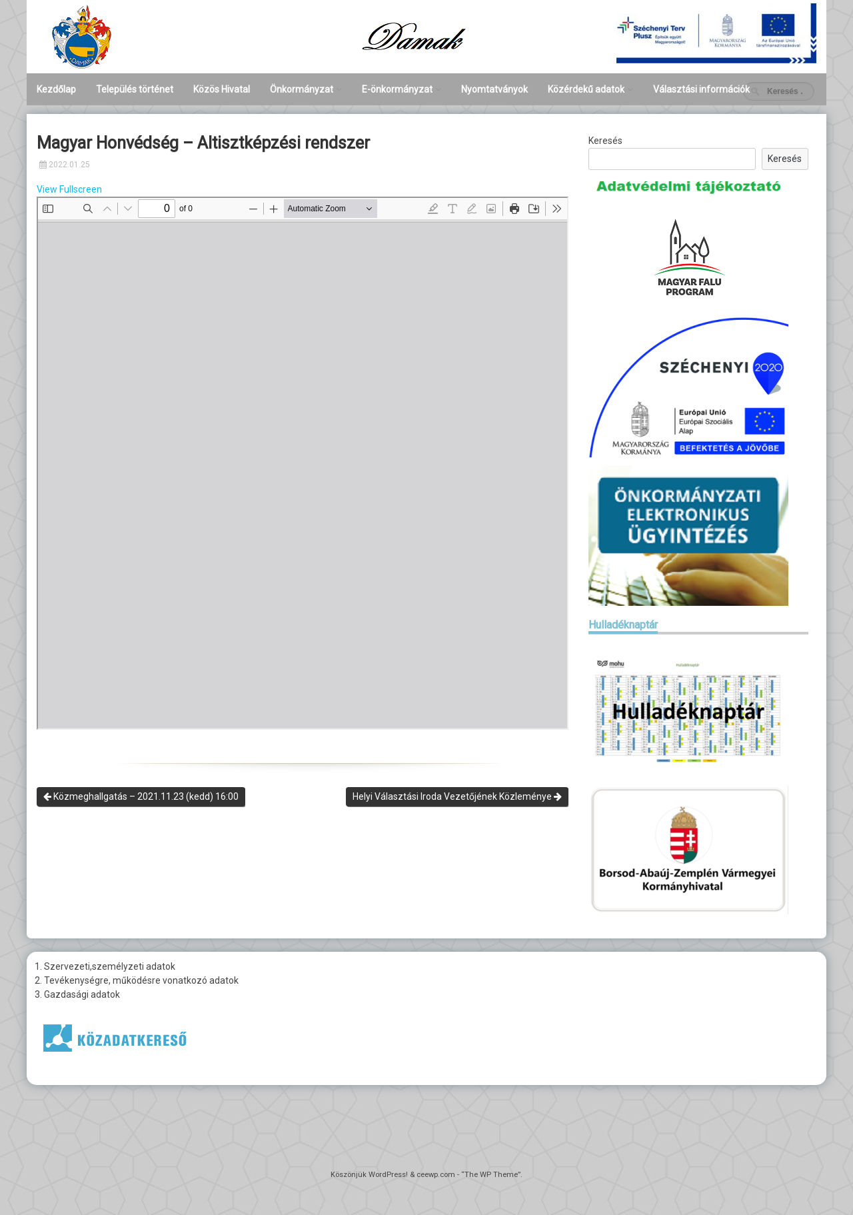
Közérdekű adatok (586, 89)
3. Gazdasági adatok (77, 994)
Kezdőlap (56, 89)
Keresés (605, 140)
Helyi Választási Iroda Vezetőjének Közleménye (457, 796)
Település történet (134, 89)
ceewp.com (436, 1174)
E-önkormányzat (397, 89)
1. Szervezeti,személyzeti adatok (105, 966)
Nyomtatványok (494, 89)
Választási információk (701, 89)
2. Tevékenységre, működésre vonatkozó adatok (137, 980)
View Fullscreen (69, 189)
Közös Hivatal (221, 89)
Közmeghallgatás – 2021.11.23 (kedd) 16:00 (141, 796)
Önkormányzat (301, 89)
